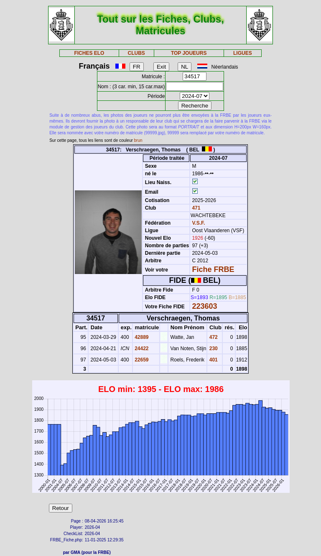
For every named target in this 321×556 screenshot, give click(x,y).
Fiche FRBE (213, 269)
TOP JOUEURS (189, 53)
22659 (141, 360)
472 (212, 337)
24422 (141, 348)
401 (212, 360)
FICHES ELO (89, 53)
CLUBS (136, 53)
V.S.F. (198, 223)
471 (195, 208)
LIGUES (242, 53)
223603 (204, 306)
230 (212, 348)
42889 (141, 337)
